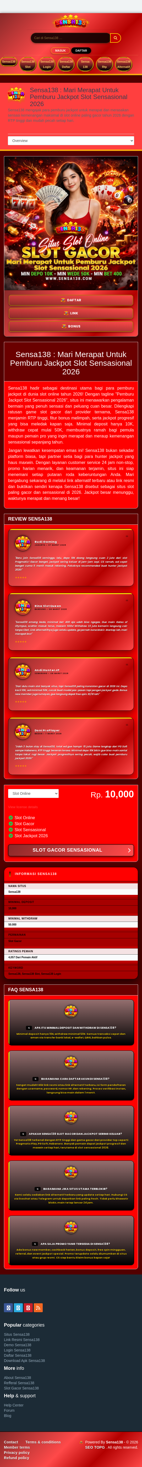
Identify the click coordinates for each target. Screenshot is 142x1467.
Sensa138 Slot (28, 64)
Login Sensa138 (17, 1350)
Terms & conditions (43, 1442)
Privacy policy (17, 1452)
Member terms (17, 1447)
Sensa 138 (85, 64)
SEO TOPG (95, 1447)
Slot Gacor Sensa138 (21, 1388)
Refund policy (16, 1458)
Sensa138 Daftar (66, 64)
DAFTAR (81, 50)
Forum (9, 1410)
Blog (7, 1416)
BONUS (71, 326)
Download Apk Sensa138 (24, 1361)
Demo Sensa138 (17, 1345)
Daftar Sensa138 (17, 1355)
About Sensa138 (17, 1378)
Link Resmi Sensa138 (22, 1340)
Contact (11, 1442)
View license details (23, 807)
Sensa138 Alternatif (123, 64)
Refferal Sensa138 (19, 1383)
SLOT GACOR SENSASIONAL (81, 850)
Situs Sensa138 (17, 1334)
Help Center (14, 1405)
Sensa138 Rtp (104, 64)
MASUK (60, 50)
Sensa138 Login (47, 64)
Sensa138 (8, 61)
